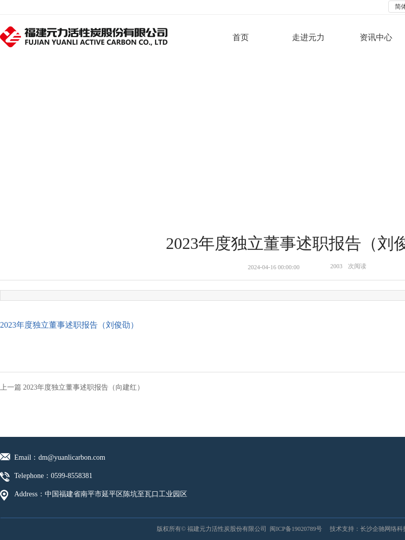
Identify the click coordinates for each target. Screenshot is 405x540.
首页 (241, 37)
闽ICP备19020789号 (296, 528)
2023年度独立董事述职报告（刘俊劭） (69, 325)
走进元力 (308, 37)
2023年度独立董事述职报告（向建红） (83, 387)
